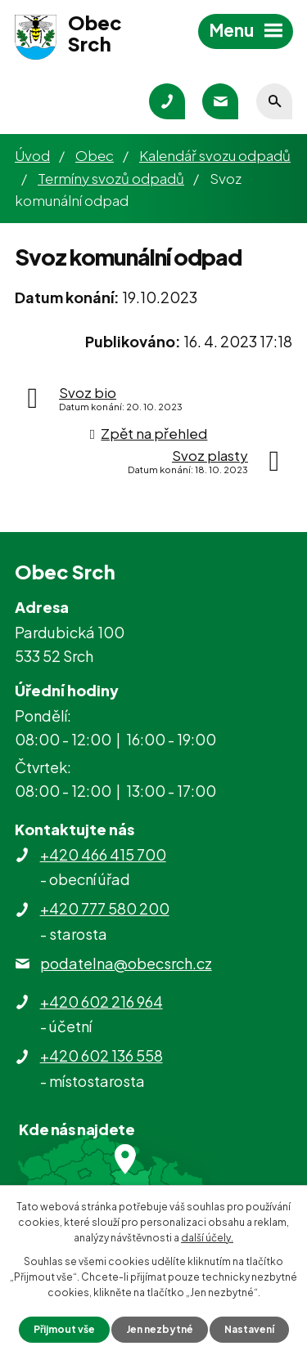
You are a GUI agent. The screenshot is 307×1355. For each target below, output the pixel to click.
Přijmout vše (64, 1329)
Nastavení (249, 1329)
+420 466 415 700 (103, 854)
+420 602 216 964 (101, 1001)
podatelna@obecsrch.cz (126, 963)
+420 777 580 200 (104, 908)
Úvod (32, 155)
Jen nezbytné (159, 1329)
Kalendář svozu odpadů (215, 155)
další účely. (207, 1238)
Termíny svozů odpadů (111, 178)
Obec (94, 155)
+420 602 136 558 (101, 1055)
